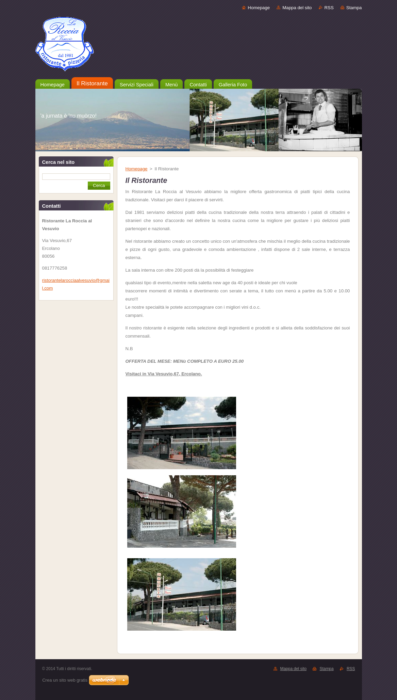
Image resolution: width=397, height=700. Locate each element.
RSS (329, 7)
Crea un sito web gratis (64, 680)
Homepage (259, 7)
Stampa (354, 7)
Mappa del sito (297, 7)
